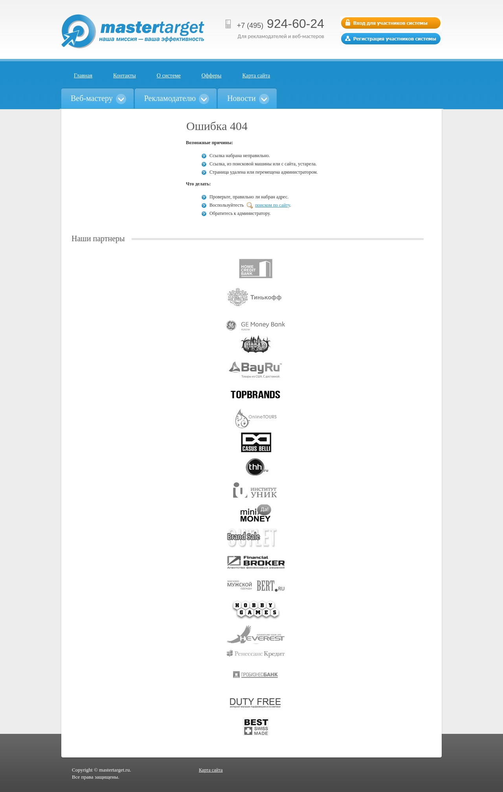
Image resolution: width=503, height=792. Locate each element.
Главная (83, 76)
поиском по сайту (272, 205)
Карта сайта (256, 76)
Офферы (212, 76)
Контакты (124, 76)
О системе (169, 76)
